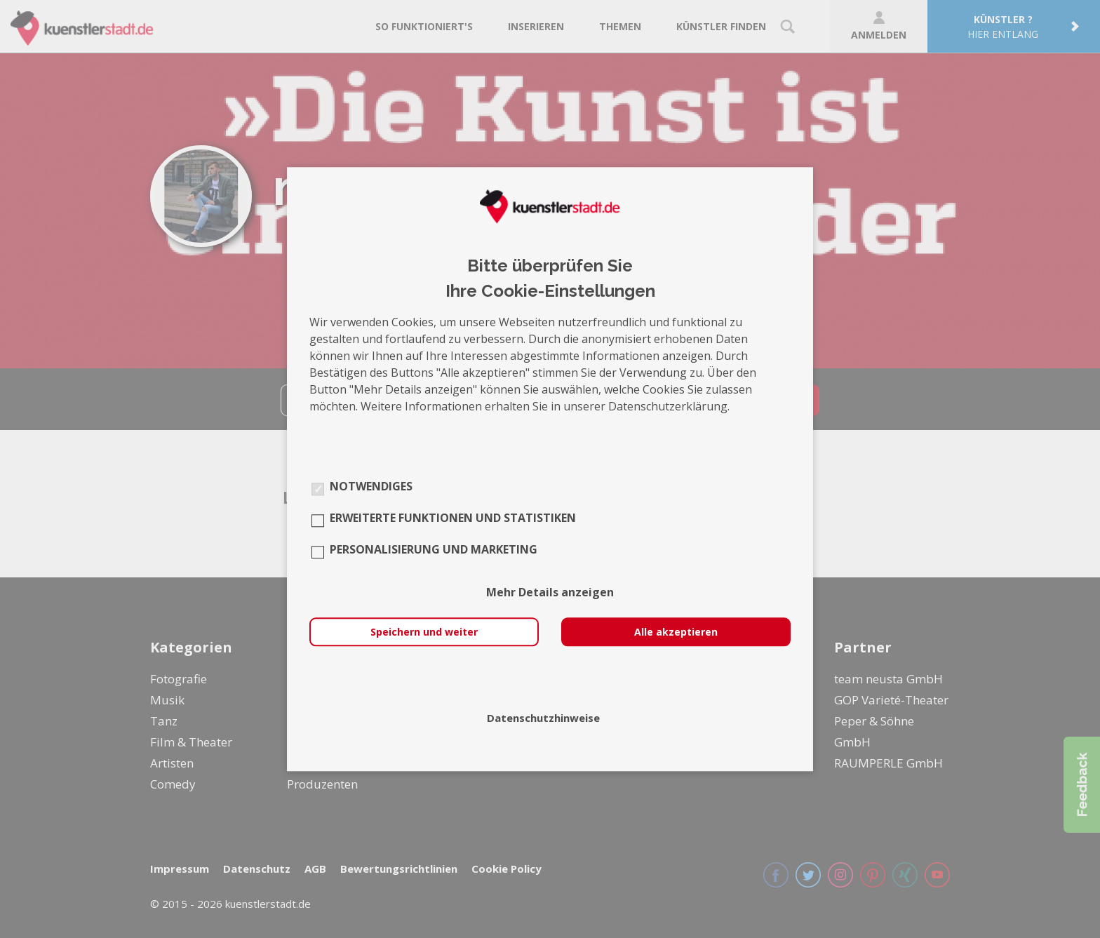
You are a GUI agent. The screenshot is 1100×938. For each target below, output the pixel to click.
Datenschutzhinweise (543, 718)
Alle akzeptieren (676, 631)
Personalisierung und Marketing (433, 549)
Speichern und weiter (424, 631)
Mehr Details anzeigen (550, 592)
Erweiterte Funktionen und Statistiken (453, 517)
